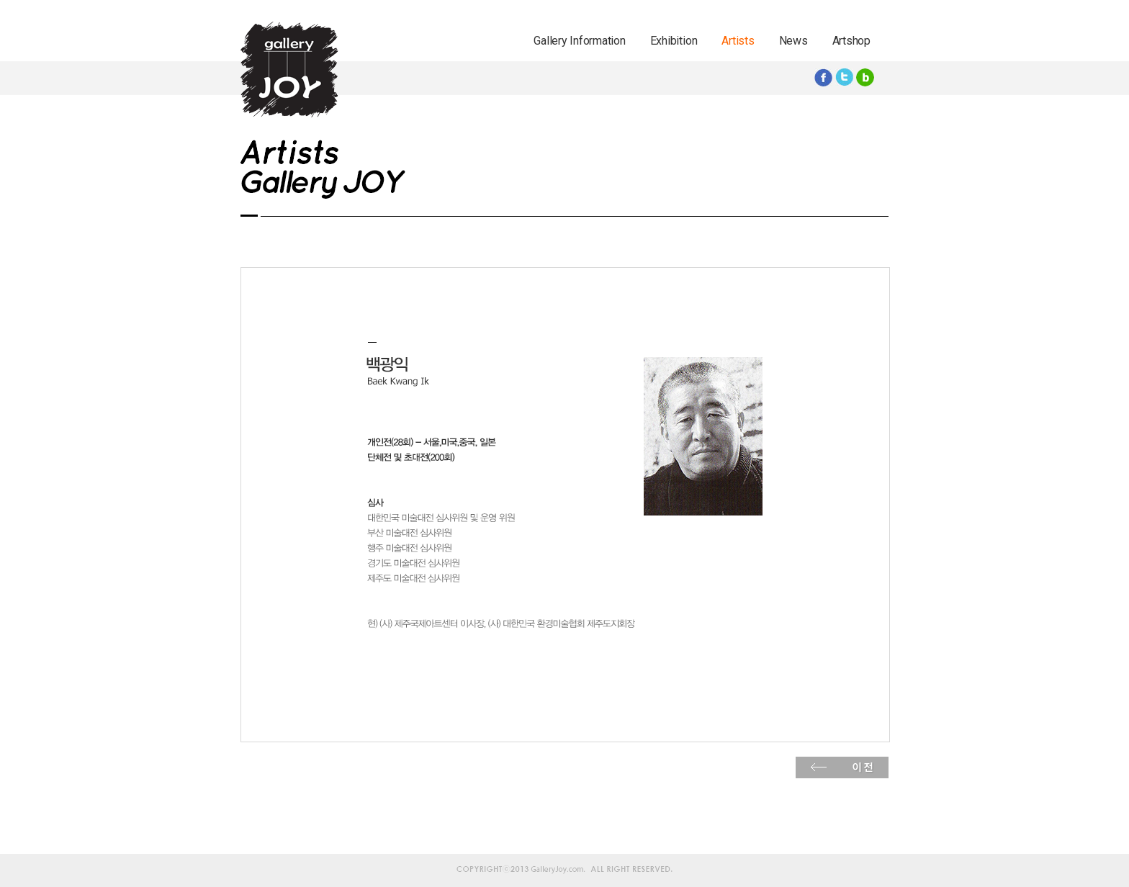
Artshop (851, 41)
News (793, 41)
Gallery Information (579, 41)
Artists (737, 41)
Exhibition (674, 41)
